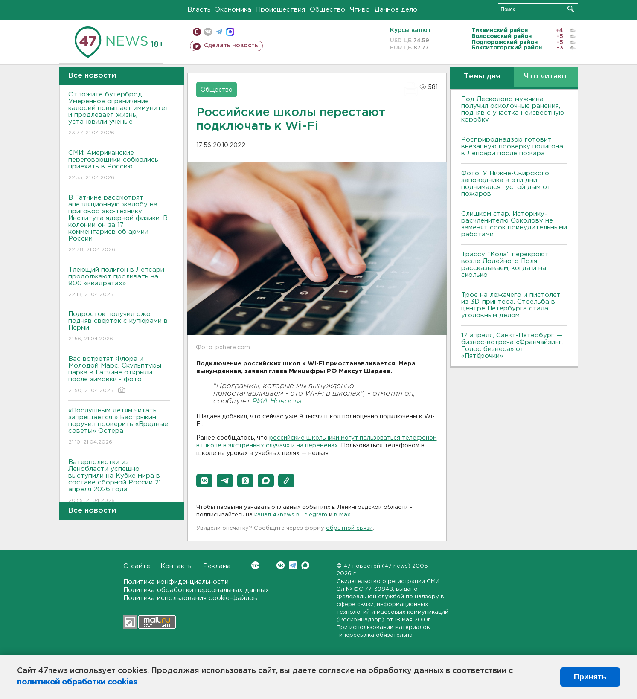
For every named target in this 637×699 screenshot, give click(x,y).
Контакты (176, 566)
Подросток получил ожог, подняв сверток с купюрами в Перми (119, 326)
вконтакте (208, 32)
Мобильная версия (197, 32)
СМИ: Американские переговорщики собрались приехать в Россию (119, 165)
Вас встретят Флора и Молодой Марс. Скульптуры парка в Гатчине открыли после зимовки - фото (119, 375)
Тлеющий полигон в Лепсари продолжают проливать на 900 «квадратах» (119, 282)
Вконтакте (255, 565)
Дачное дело (396, 9)
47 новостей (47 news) (376, 566)
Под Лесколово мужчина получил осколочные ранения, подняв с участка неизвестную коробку (512, 109)
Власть (199, 9)
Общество (327, 9)
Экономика (233, 9)
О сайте (136, 566)
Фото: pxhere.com (223, 347)
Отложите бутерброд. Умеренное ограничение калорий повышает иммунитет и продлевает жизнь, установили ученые (119, 114)
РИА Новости (277, 401)
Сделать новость (231, 45)
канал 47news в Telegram (290, 515)
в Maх (342, 515)
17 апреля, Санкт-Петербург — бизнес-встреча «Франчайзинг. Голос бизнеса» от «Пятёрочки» (512, 346)
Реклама (217, 566)
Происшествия (280, 9)
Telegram (293, 565)
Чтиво (360, 9)
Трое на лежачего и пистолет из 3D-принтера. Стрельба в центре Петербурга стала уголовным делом (511, 305)
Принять (590, 677)
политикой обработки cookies (77, 682)
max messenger (230, 32)
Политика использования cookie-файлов (190, 598)
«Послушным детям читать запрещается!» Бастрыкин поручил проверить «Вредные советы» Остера (119, 427)
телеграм (219, 32)
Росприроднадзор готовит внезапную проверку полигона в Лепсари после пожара (512, 146)
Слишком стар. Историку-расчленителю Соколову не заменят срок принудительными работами (514, 224)
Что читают (546, 76)
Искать (570, 9)
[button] (204, 480)
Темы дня (482, 76)
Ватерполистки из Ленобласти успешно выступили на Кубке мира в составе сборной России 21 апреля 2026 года (119, 481)
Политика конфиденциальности (176, 582)
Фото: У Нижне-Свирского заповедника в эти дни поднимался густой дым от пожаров (506, 184)
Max (305, 565)
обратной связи (349, 528)
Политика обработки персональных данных (196, 590)
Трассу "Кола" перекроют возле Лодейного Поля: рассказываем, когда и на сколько (505, 265)
